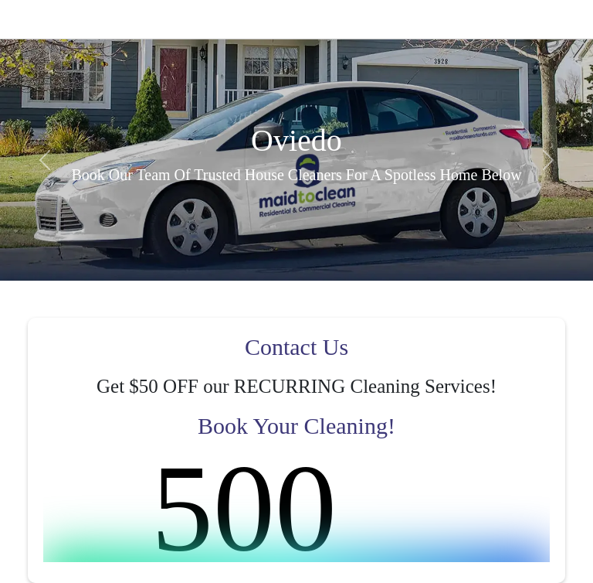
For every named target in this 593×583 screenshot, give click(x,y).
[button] (44, 160)
